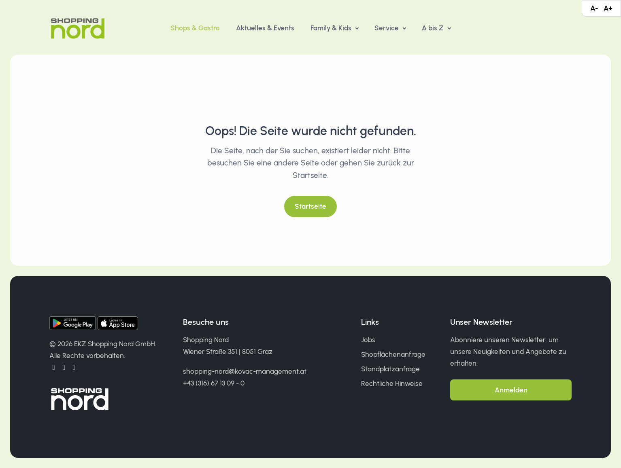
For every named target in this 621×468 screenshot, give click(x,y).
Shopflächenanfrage (393, 354)
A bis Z (433, 28)
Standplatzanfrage (390, 369)
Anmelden (511, 390)
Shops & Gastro (195, 28)
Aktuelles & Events (265, 28)
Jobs (368, 340)
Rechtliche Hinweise (392, 383)
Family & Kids (331, 28)
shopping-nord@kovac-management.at (244, 371)
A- (594, 8)
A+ (608, 8)
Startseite (310, 206)
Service (387, 28)
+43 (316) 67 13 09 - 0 (214, 383)
